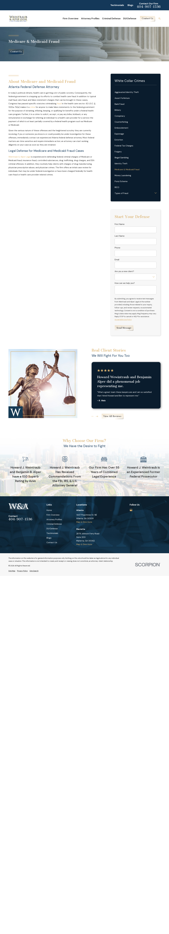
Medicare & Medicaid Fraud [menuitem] (127, 169)
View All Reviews (112, 416)
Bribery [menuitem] (118, 110)
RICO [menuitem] (117, 187)
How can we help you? (125, 283)
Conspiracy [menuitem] (120, 116)
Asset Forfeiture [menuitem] (122, 98)
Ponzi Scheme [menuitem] (121, 181)
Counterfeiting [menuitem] (121, 122)
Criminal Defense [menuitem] (111, 18)
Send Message (124, 328)
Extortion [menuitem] (119, 139)
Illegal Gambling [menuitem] (122, 157)
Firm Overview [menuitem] (70, 18)
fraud (59, 103)
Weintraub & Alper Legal (19, 157)
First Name (120, 224)
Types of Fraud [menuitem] (121, 193)
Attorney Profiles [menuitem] (90, 18)
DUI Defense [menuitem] (129, 18)
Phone (117, 248)
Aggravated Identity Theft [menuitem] (127, 92)
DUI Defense (52, 528)
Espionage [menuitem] (119, 134)
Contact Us (147, 18)
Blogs (130, 5)
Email (117, 259)
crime (32, 107)
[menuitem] (11, 571)
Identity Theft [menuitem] (121, 163)
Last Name (120, 236)
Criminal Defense (54, 524)
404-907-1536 (149, 6)
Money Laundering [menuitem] (123, 175)
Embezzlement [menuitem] (121, 128)
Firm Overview (52, 515)
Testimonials (117, 5)
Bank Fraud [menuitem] (119, 104)
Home (49, 510)
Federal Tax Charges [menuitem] (124, 145)
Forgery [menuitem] (118, 151)
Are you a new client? (124, 271)
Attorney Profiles (54, 519)
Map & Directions (84, 522)
